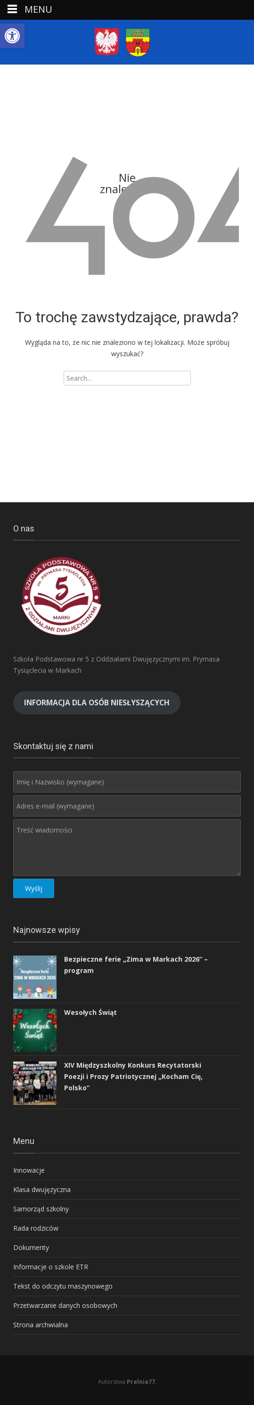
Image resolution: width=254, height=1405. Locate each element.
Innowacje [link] (29, 1170)
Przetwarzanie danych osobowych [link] (65, 1305)
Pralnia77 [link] (141, 1382)
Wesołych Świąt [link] (90, 1012)
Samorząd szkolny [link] (41, 1208)
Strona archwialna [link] (40, 1324)
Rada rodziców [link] (35, 1228)
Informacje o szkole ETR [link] (50, 1266)
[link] (12, 36)
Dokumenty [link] (31, 1247)
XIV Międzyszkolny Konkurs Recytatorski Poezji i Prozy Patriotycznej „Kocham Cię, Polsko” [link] (133, 1076)
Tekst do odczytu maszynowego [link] (63, 1286)
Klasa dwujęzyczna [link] (42, 1189)
